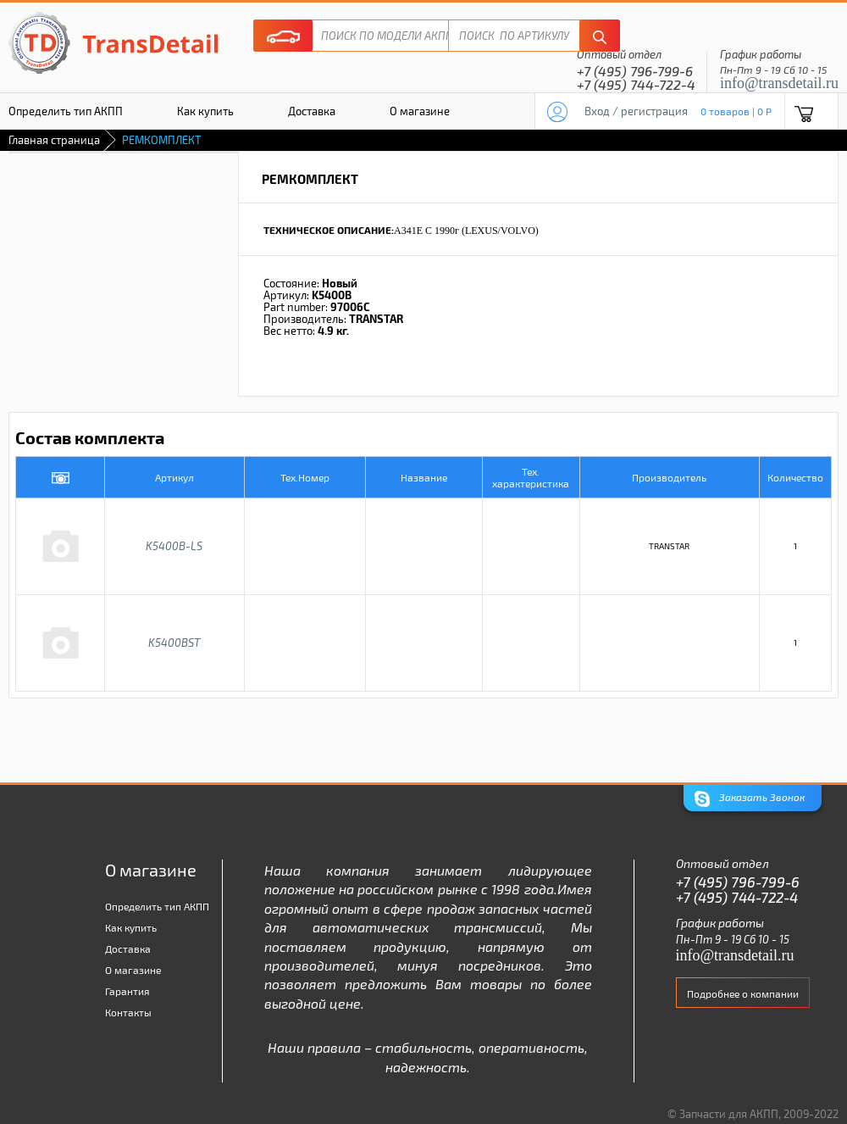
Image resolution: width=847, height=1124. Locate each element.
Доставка (311, 111)
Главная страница (54, 140)
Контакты (128, 1012)
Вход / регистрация (636, 111)
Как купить (205, 111)
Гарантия (127, 991)
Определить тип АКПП (157, 906)
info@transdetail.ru (779, 83)
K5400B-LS (174, 546)
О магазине (420, 111)
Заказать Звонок (750, 799)
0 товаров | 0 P (736, 111)
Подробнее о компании (743, 993)
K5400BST (174, 642)
